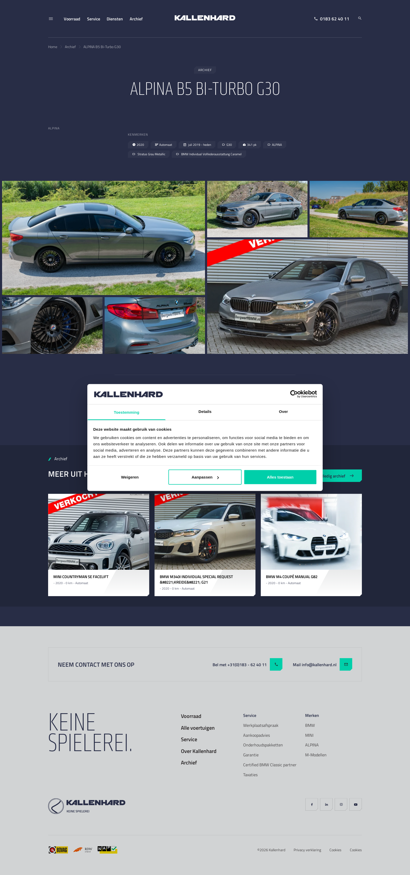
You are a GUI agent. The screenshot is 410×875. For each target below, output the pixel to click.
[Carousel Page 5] (110, 565)
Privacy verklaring (307, 849)
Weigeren (130, 477)
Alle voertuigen (198, 727)
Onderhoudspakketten (263, 745)
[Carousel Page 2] (93, 565)
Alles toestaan (280, 477)
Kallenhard (277, 849)
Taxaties (250, 775)
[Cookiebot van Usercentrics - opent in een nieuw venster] (294, 394)
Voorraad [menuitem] (72, 19)
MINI (309, 735)
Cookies (335, 849)
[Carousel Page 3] (98, 565)
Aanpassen (205, 477)
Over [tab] (283, 411)
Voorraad (191, 716)
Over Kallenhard (199, 751)
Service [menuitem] (93, 19)
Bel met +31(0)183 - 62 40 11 (247, 664)
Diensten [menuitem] (115, 19)
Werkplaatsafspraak (260, 725)
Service (189, 739)
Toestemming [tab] (126, 412)
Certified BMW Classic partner (270, 765)
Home (52, 46)
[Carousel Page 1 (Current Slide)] (87, 565)
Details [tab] (205, 411)
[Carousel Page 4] (104, 565)
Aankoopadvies (256, 735)
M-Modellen (316, 755)
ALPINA (312, 745)
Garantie (251, 755)
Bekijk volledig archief (330, 476)
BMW (310, 725)
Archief (70, 46)
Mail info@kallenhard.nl (322, 664)
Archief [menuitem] (136, 19)
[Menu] (50, 19)
